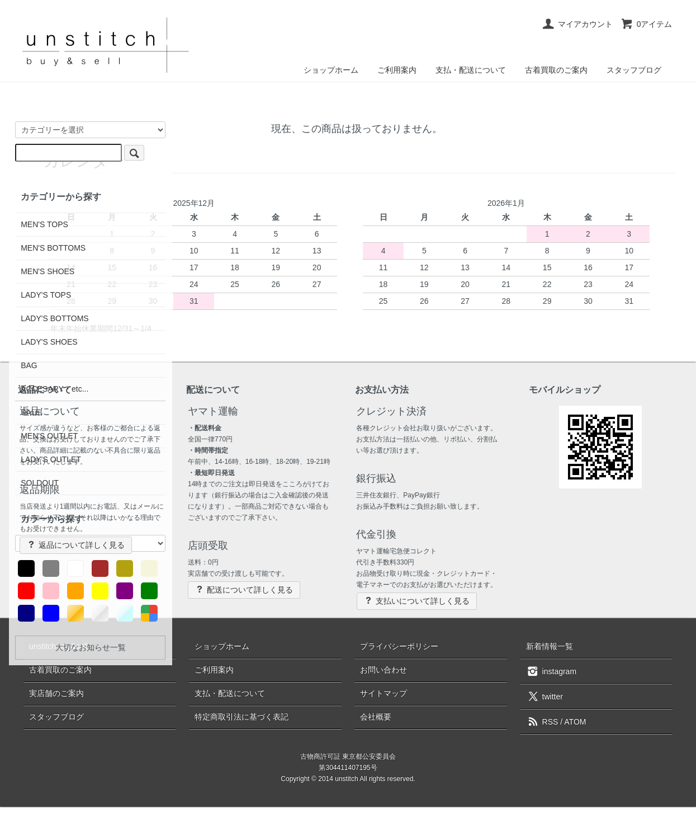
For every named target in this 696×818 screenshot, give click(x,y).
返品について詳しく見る (76, 544)
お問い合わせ (383, 669)
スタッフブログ (634, 69)
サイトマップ (383, 693)
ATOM (575, 721)
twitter (544, 696)
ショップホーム (331, 69)
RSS (542, 721)
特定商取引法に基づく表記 (241, 716)
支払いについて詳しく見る (417, 600)
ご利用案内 (396, 69)
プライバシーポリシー (399, 646)
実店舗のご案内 (56, 693)
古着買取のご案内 (556, 69)
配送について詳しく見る (244, 589)
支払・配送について (470, 69)
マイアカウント (577, 24)
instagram (551, 671)
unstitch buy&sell (58, 646)
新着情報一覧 (549, 646)
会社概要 (375, 716)
